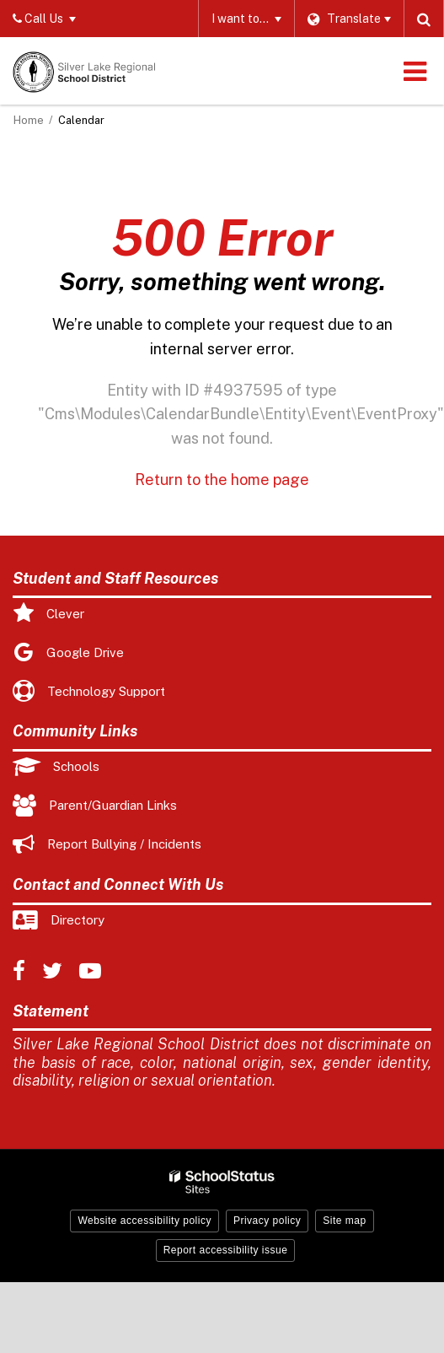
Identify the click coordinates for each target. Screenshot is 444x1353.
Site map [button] (344, 1220)
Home (28, 120)
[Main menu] (414, 71)
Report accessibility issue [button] (225, 1250)
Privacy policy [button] (267, 1220)
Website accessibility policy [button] (144, 1220)
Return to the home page (222, 479)
